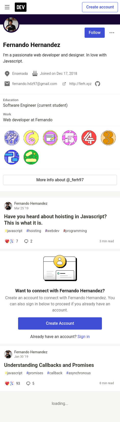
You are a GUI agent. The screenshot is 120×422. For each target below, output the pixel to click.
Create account (100, 7)
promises (34, 373)
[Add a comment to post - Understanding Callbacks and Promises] (12, 383)
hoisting (33, 231)
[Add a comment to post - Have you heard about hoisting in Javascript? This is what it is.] (11, 241)
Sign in (83, 336)
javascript (13, 231)
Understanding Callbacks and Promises (49, 365)
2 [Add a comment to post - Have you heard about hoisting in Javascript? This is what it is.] (27, 241)
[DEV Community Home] (20, 7)
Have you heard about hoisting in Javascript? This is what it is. (55, 219)
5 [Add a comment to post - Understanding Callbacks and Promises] (29, 383)
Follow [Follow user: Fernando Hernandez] (95, 32)
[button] (11, 138)
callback (54, 373)
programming (75, 231)
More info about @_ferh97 (60, 179)
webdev (52, 231)
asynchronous (78, 373)
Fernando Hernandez (30, 203)
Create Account (60, 323)
